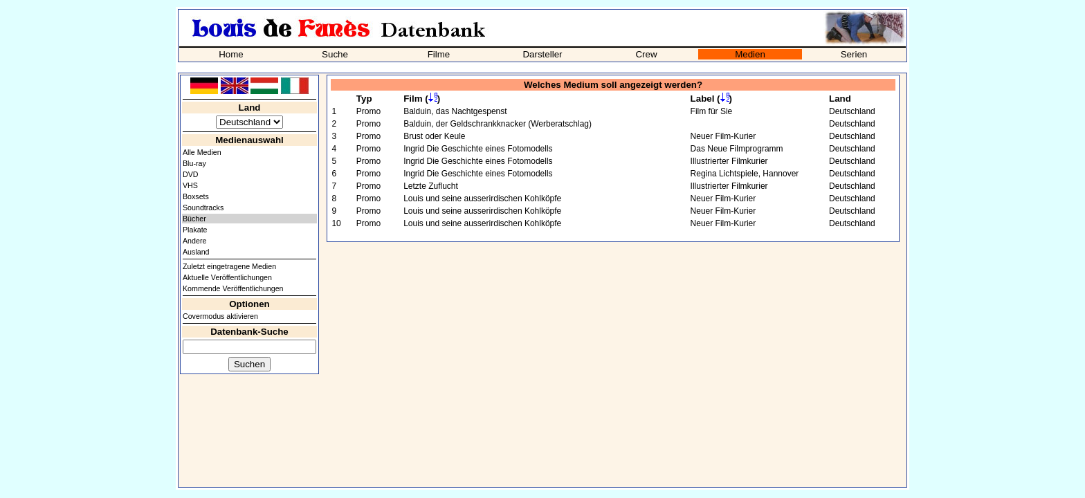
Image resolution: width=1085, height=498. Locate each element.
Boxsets (196, 196)
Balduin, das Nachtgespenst (455, 111)
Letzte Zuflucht (430, 186)
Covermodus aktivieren (220, 316)
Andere (194, 241)
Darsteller (542, 54)
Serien (854, 54)
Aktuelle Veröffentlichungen (227, 277)
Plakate (195, 229)
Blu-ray (194, 163)
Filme (439, 54)
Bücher (194, 218)
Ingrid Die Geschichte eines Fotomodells (477, 149)
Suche (335, 54)
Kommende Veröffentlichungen (233, 288)
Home (231, 54)
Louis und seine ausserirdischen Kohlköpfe (482, 198)
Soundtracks (203, 207)
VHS (190, 185)
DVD (191, 174)
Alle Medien (202, 152)
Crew (646, 54)
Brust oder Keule (434, 136)
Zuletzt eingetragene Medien (229, 266)
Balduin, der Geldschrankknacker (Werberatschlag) (497, 124)
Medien (750, 54)
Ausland (196, 252)
